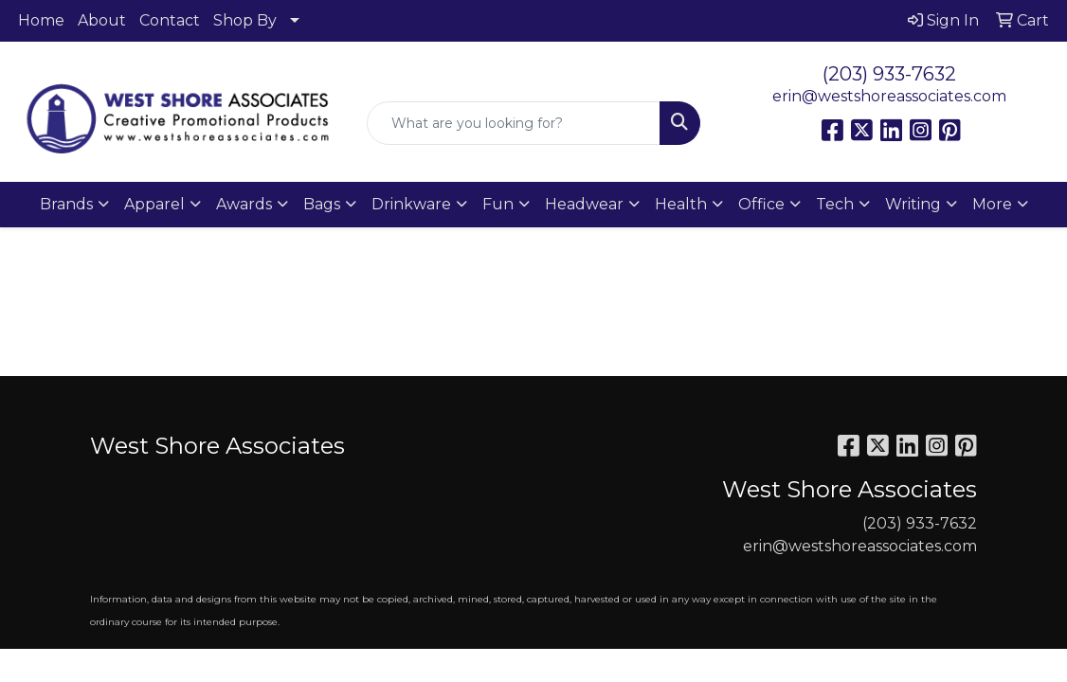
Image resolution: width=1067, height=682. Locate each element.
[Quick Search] (513, 123)
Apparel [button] (154, 204)
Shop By (245, 20)
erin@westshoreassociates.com (889, 96)
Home (41, 20)
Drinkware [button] (411, 204)
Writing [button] (913, 204)
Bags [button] (321, 204)
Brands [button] (66, 204)
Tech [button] (835, 204)
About (102, 20)
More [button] (992, 204)
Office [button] (761, 204)
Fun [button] (498, 204)
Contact (169, 20)
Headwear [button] (584, 204)
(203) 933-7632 (889, 74)
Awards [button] (244, 204)
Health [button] (681, 204)
